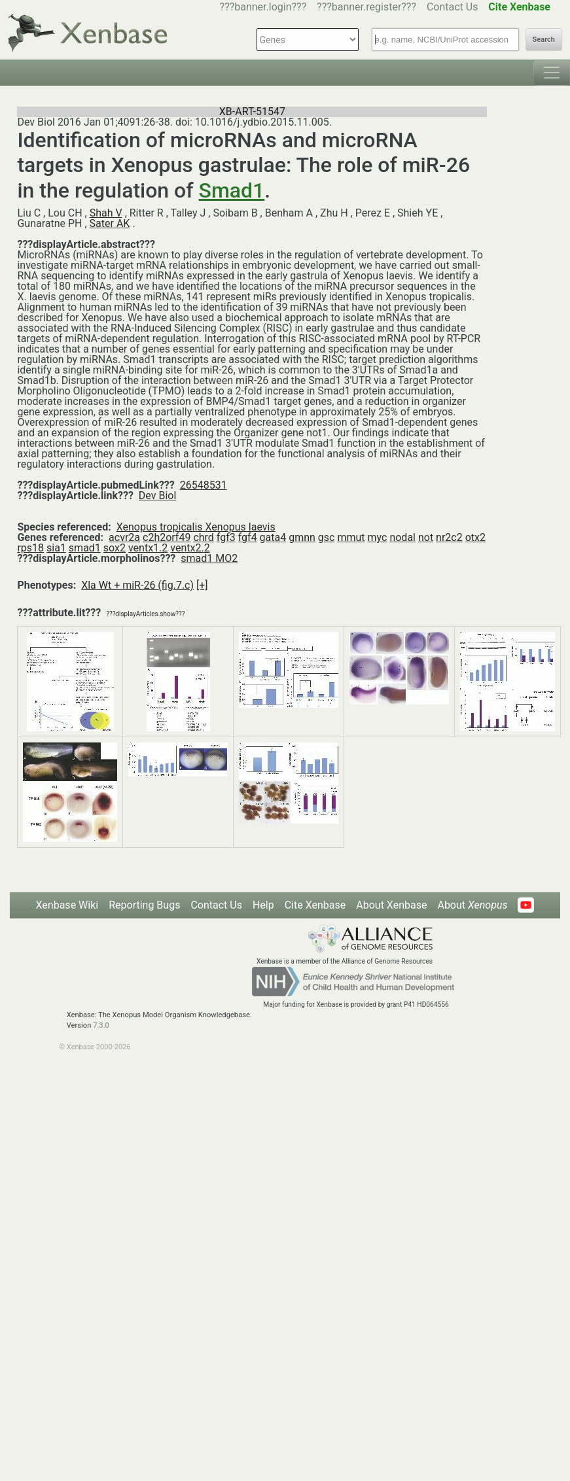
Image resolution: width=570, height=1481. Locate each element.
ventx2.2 (189, 548)
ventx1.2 (148, 548)
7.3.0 (101, 1025)
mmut (351, 537)
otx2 (475, 537)
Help (263, 905)
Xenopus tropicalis (160, 527)
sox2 (114, 548)
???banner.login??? (263, 7)
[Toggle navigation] (551, 73)
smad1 (85, 548)
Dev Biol (157, 495)
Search (544, 39)
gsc (326, 537)
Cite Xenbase (315, 905)
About (472, 905)
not (425, 537)
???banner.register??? (366, 7)
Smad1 (232, 190)
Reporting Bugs (144, 905)
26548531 (203, 485)
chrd (203, 537)
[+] (202, 585)
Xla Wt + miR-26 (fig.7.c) (137, 585)
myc (377, 537)
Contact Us (452, 7)
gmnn (302, 537)
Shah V (106, 213)
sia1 (56, 548)
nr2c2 (449, 537)
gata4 (273, 537)
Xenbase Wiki (67, 905)
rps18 (30, 548)
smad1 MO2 (209, 558)
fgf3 (226, 537)
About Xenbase (391, 905)
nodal (402, 537)
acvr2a (124, 537)
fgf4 (247, 537)
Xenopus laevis (240, 527)
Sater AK (110, 223)
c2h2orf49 (166, 537)
